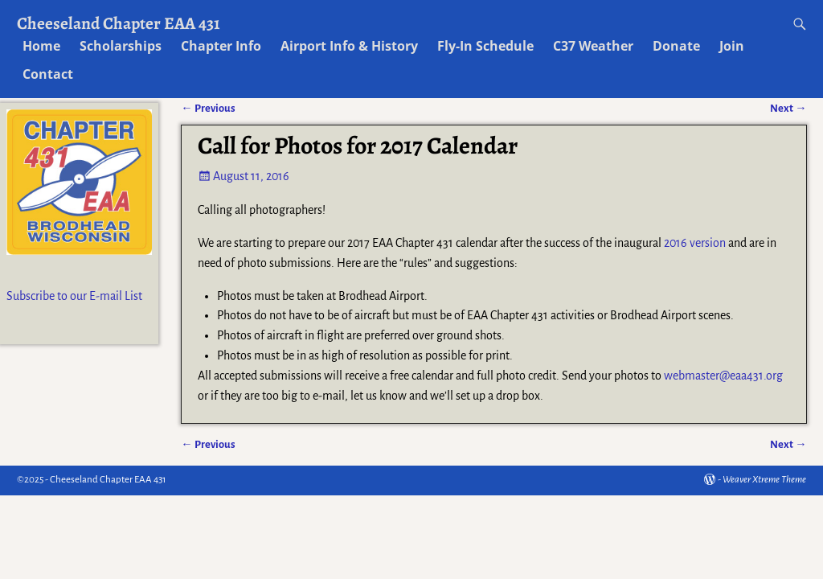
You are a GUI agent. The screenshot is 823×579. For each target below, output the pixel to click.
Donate (676, 46)
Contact (48, 74)
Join (731, 46)
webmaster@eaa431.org (723, 375)
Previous (208, 444)
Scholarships (121, 46)
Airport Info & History (349, 46)
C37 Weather (593, 46)
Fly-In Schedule (485, 46)
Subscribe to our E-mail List (74, 296)
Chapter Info (221, 46)
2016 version (695, 242)
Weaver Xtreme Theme (764, 479)
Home (41, 46)
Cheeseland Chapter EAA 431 (118, 23)
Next (788, 444)
